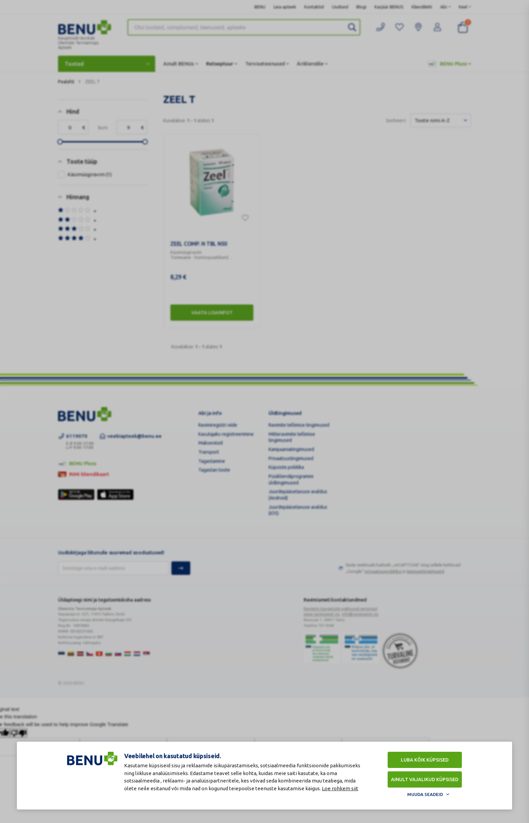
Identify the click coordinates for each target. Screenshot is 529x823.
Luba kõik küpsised (425, 760)
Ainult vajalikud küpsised (424, 779)
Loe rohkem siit (340, 788)
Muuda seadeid (425, 794)
